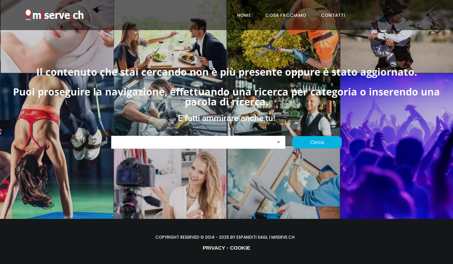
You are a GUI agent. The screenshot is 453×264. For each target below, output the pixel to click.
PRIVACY (214, 248)
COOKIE (240, 248)
